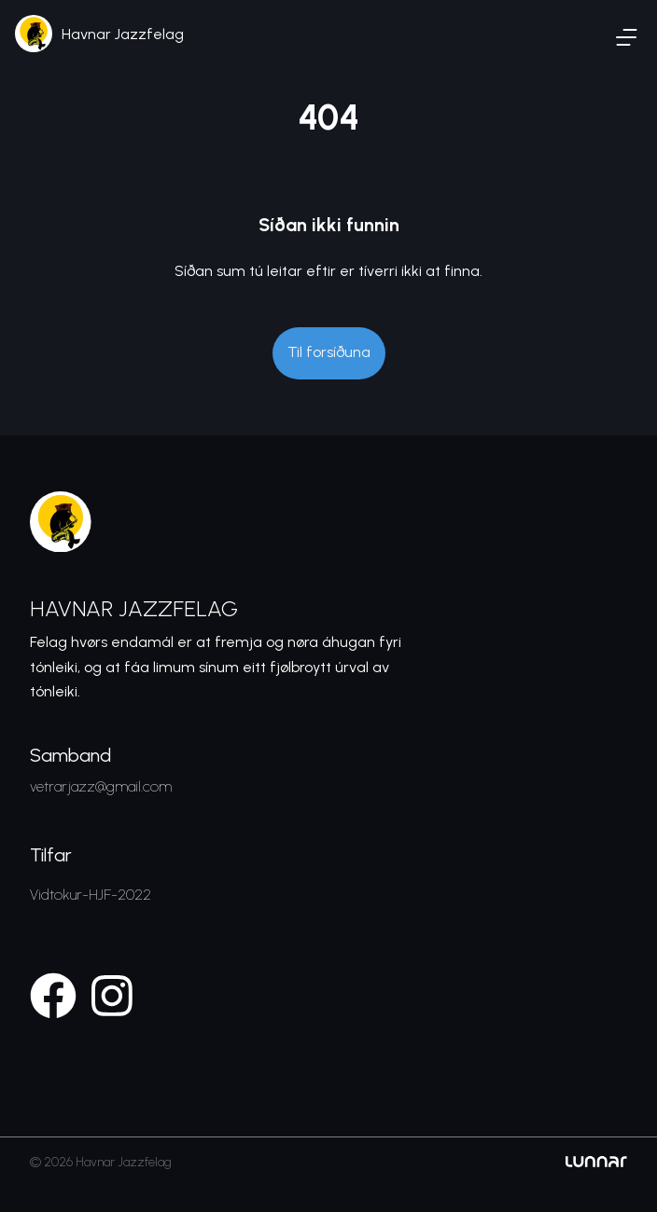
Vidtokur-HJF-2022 (90, 894)
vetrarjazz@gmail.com (101, 786)
